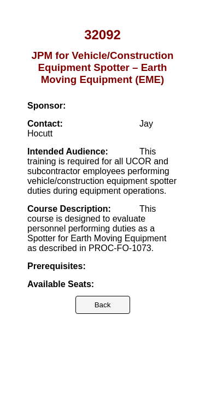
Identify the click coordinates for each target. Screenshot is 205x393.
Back (103, 305)
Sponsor (45, 105)
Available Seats (59, 284)
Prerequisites (55, 266)
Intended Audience (66, 151)
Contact (43, 123)
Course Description (67, 208)
